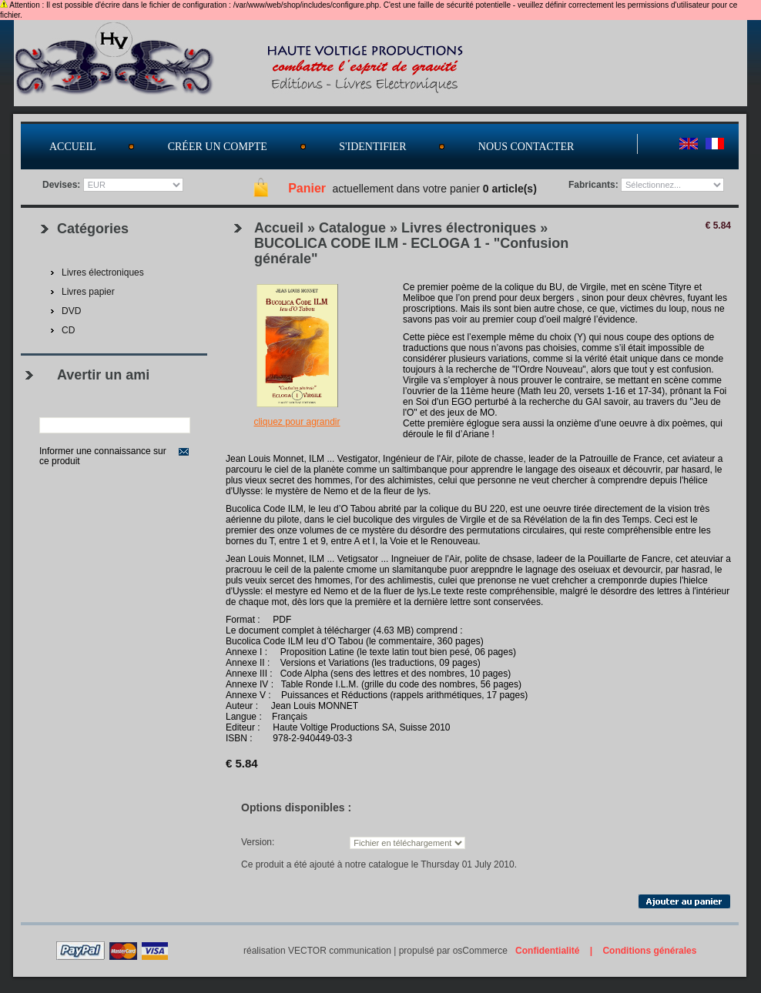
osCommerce (480, 950)
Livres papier (88, 291)
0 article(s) (510, 188)
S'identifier (372, 146)
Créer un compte (217, 146)
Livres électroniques (468, 228)
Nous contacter (526, 146)
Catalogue (352, 228)
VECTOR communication (339, 950)
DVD (71, 311)
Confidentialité (547, 950)
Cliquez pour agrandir (296, 421)
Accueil (72, 146)
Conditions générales (649, 950)
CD (68, 330)
